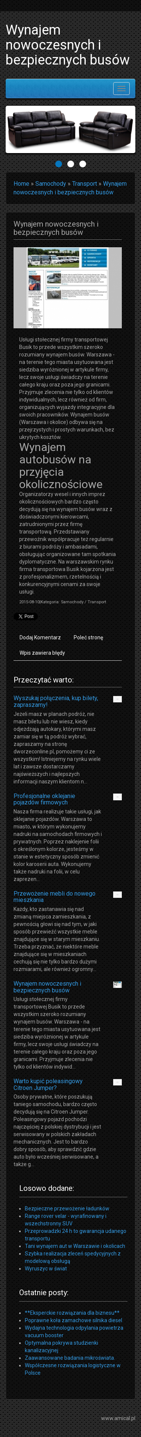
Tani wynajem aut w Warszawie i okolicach (75, 1246)
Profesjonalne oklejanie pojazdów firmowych (44, 799)
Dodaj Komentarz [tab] (40, 637)
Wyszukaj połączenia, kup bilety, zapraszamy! (56, 701)
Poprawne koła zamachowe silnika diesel (73, 1320)
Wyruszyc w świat (46, 1269)
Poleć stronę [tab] (88, 637)
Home (21, 183)
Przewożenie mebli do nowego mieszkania (55, 897)
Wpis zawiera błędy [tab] (42, 653)
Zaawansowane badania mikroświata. (70, 1358)
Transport (84, 183)
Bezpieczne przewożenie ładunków (67, 1209)
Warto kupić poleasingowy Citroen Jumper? (48, 1084)
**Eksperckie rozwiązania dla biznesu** (72, 1313)
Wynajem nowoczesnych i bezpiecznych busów (47, 987)
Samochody (50, 183)
